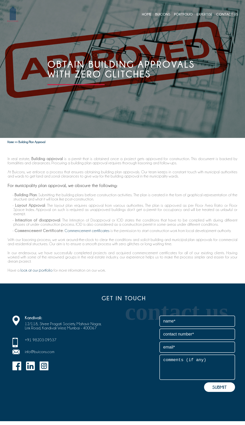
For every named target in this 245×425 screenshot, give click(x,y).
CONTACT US (227, 14)
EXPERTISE (204, 14)
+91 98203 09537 (40, 340)
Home (146, 14)
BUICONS (162, 14)
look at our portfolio (36, 270)
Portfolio (183, 14)
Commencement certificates (87, 231)
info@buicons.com (39, 352)
